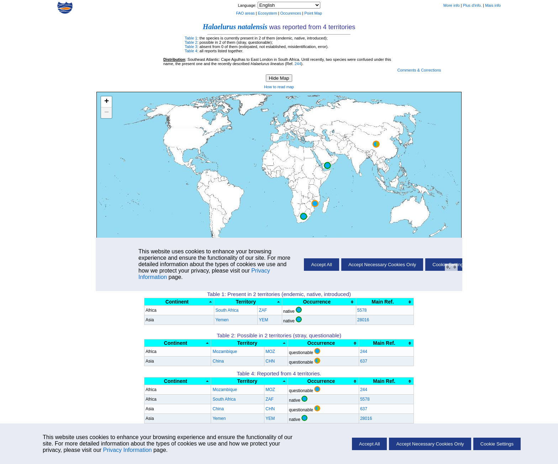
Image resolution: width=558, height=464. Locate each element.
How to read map (279, 87)
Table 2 (191, 42)
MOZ (270, 351)
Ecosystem (267, 13)
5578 (362, 310)
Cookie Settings (497, 444)
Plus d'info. (472, 5)
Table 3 (191, 46)
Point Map (313, 13)
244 (298, 64)
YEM (263, 319)
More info (451, 5)
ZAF (263, 310)
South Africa (227, 310)
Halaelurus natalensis (235, 27)
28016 (363, 319)
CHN (270, 361)
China (217, 361)
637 (363, 361)
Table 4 (191, 51)
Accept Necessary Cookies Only (430, 444)
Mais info (493, 5)
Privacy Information (127, 450)
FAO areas (245, 13)
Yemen (222, 319)
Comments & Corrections (419, 70)
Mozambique (224, 351)
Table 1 (191, 38)
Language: (247, 5)
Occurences (290, 13)
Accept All (369, 444)
